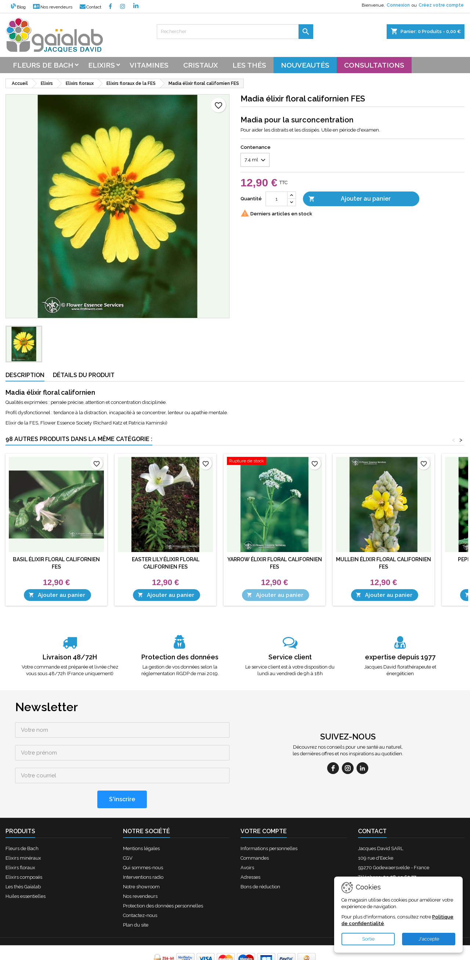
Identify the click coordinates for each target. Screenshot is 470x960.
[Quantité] (276, 198)
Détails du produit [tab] (84, 375)
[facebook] (333, 757)
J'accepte (429, 939)
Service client (290, 657)
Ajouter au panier (349, 199)
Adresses (250, 854)
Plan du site (135, 902)
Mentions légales (141, 825)
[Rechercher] (235, 31)
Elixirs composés (24, 854)
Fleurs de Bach (22, 825)
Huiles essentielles (26, 873)
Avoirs (247, 845)
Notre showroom (141, 864)
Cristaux (200, 65)
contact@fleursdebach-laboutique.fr (417, 864)
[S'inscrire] (122, 776)
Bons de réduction (260, 864)
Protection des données (179, 657)
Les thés (249, 65)
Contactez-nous (140, 892)
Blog (18, 7)
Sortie (368, 939)
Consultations (374, 65)
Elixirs (101, 65)
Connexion (398, 5)
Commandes (255, 835)
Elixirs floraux (20, 845)
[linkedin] (362, 757)
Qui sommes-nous (143, 845)
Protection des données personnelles (163, 883)
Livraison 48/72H (70, 657)
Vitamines (149, 65)
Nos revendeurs (52, 7)
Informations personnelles (269, 825)
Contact (90, 7)
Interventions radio (143, 854)
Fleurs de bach (43, 65)
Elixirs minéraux (23, 835)
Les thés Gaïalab (23, 864)
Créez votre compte (441, 5)
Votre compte (264, 808)
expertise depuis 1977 (400, 657)
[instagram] (348, 757)
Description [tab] (25, 375)
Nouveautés (305, 65)
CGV (128, 835)
